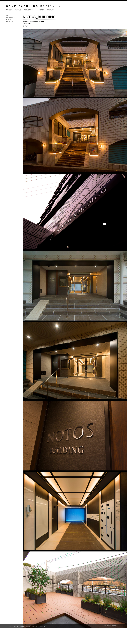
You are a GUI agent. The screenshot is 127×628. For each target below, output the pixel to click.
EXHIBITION (9, 21)
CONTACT (50, 10)
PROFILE (18, 10)
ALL (7, 15)
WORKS (9, 10)
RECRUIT (41, 10)
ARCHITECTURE (10, 17)
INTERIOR (8, 19)
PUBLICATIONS (29, 10)
